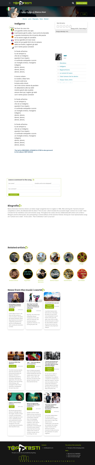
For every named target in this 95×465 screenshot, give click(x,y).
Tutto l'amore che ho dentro (69, 76)
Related (46, 19)
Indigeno (63, 66)
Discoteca (63, 63)
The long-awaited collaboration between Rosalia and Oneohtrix (51, 407)
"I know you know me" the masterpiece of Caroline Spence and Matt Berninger (51, 364)
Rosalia (48, 411)
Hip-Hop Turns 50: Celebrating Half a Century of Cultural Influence (33, 306)
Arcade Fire (31, 366)
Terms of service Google (74, 456)
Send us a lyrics (82, 3)
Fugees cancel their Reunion (15, 403)
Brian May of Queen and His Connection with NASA (15, 306)
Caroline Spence (49, 369)
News (41, 19)
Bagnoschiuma (65, 70)
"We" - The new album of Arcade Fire (33, 363)
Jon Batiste (12, 366)
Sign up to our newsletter (74, 453)
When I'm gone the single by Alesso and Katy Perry (33, 405)
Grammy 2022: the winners (14, 362)
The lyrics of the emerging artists (76, 448)
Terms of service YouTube (74, 455)
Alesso (29, 409)
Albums (25, 19)
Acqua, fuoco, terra (66, 80)
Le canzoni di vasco (66, 73)
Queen (11, 310)
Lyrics (29, 19)
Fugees (12, 406)
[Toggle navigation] (10, 3)
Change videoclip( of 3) (62, 31)
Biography (35, 19)
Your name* (11, 183)
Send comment (13, 194)
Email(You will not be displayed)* (43, 183)
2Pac (29, 311)
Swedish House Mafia (49, 306)
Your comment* (12, 188)
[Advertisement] (47, 163)
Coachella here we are (52, 303)
